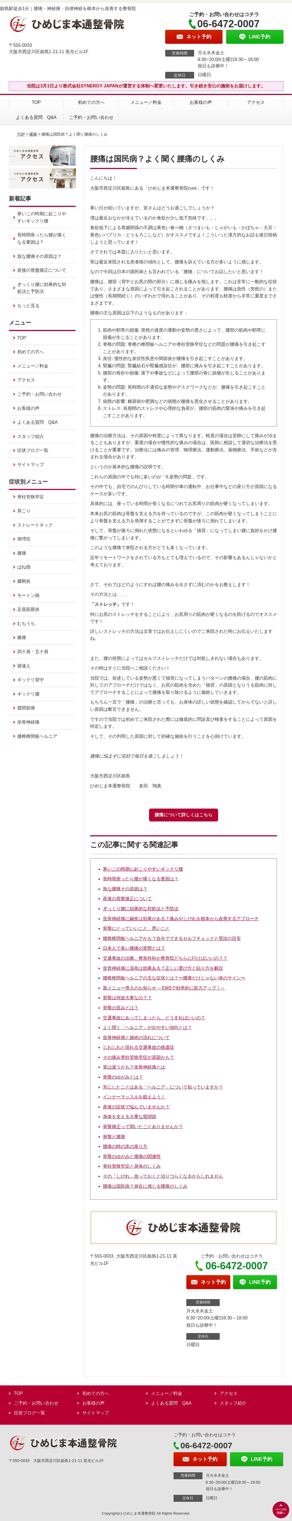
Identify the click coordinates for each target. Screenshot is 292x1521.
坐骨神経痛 (28, 722)
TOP (36, 102)
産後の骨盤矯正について (127, 898)
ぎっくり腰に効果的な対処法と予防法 (141, 908)
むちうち (26, 623)
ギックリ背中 (30, 679)
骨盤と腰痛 (114, 1136)
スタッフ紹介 (30, 436)
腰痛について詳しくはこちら (183, 814)
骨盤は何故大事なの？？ (127, 997)
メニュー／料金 (146, 102)
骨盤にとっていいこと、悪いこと (136, 928)
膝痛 (21, 637)
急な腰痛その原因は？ (125, 888)
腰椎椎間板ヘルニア (37, 736)
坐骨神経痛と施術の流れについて (136, 1037)
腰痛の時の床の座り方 (125, 1146)
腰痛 (33, 134)
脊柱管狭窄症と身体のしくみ (132, 1166)
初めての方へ (91, 102)
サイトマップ (30, 464)
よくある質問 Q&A (36, 117)
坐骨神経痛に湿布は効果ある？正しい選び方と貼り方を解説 (163, 968)
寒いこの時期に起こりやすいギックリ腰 (143, 869)
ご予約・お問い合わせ (91, 117)
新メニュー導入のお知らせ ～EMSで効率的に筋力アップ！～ (164, 988)
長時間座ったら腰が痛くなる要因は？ (141, 878)
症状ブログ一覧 (32, 450)
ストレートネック (35, 525)
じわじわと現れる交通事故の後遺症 (138, 1047)
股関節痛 (26, 708)
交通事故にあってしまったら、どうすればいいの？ (154, 1017)
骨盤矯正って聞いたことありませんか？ (143, 1126)
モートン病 (28, 595)
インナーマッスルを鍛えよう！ (134, 1096)
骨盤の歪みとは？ (120, 1007)
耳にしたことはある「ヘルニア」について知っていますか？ (163, 1087)
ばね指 (24, 567)
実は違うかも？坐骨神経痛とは (134, 1067)
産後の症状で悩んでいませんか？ (136, 1106)
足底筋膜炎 (28, 609)
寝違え (24, 665)
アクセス (256, 102)
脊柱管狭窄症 (30, 496)
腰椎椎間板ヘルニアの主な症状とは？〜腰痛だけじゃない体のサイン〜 (174, 978)
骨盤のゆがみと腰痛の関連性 (132, 1156)
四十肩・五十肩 (32, 651)
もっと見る (28, 305)
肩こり (24, 510)
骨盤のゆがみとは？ (123, 1077)
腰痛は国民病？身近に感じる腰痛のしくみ (145, 1186)
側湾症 (24, 539)
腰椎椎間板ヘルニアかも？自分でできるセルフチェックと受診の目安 (172, 938)
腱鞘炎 (24, 581)
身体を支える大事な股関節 (129, 1116)
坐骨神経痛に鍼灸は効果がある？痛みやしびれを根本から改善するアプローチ (181, 918)
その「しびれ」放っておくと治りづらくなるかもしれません (163, 1176)
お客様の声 (201, 102)
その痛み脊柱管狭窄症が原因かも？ (138, 1057)
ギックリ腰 (28, 694)
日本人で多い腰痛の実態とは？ (134, 948)
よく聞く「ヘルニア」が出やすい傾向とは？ (147, 1027)
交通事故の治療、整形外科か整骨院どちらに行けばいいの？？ (165, 958)
